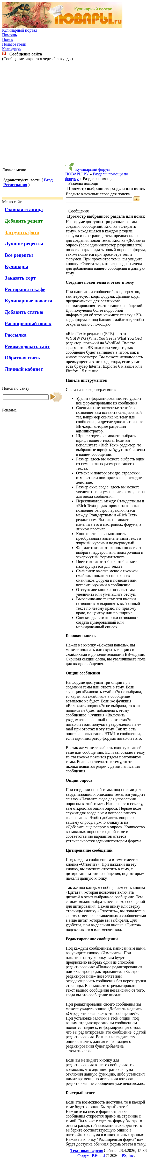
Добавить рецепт (24, 221)
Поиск (7, 39)
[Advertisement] (72, 114)
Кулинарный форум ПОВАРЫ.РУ (87, 171)
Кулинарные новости (28, 300)
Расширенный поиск (28, 323)
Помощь (9, 35)
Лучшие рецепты (24, 243)
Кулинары (16, 266)
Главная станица (24, 209)
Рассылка (15, 335)
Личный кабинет (24, 369)
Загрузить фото (22, 232)
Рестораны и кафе (25, 289)
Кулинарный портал (19, 30)
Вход (48, 180)
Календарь (11, 49)
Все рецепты (19, 255)
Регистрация (15, 184)
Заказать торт (20, 278)
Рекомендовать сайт (27, 346)
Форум (83, 1155)
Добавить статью (24, 312)
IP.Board (97, 1155)
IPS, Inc (127, 1155)
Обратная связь (22, 357)
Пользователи (14, 44)
